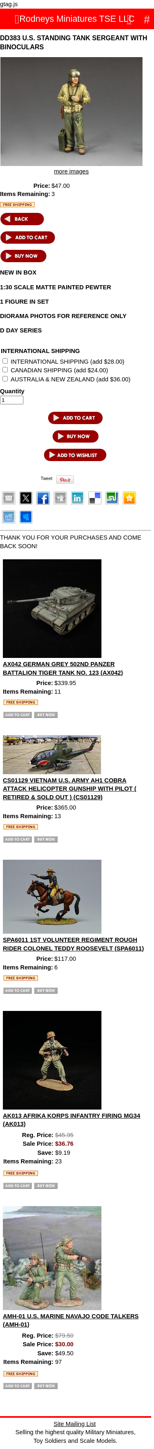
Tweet (46, 478)
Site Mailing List (74, 1424)
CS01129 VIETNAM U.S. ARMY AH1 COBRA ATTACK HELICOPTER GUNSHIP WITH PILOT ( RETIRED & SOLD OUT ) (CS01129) (69, 789)
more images (71, 171)
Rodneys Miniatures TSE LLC (77, 19)
